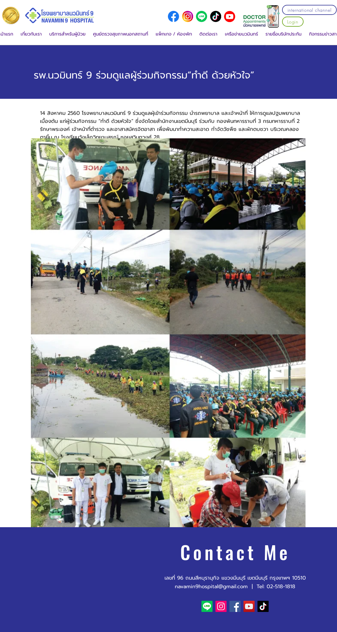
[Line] (201, 16)
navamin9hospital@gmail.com (211, 586)
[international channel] (309, 10)
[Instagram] (221, 606)
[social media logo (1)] (187, 16)
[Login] (293, 22)
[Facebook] (235, 606)
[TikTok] (263, 606)
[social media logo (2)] (215, 16)
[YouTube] (229, 16)
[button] (31, 34)
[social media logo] (173, 16)
